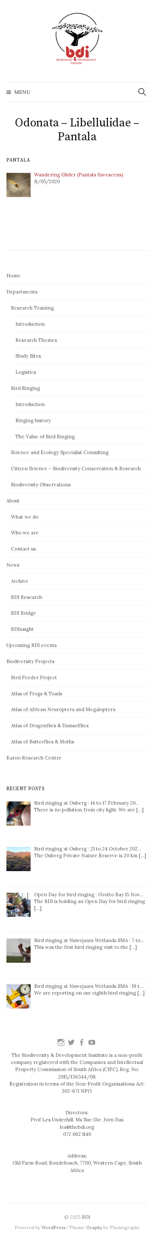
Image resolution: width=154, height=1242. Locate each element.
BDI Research (26, 597)
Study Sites (28, 356)
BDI (86, 1217)
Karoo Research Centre (34, 758)
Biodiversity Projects (30, 661)
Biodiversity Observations (41, 485)
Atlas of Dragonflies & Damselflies (50, 725)
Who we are (25, 533)
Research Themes (36, 340)
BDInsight (22, 629)
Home (13, 276)
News (12, 565)
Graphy (94, 1227)
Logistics (25, 372)
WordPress (54, 1227)
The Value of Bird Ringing (45, 436)
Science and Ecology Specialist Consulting (60, 452)
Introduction (30, 324)
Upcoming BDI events (31, 645)
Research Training (32, 308)
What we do (24, 517)
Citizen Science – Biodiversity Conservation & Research (76, 468)
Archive (19, 581)
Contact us (23, 549)
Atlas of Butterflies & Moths (42, 742)
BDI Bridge (23, 613)
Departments (21, 292)
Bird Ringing (25, 388)
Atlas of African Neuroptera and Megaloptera (63, 709)
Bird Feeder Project (34, 677)
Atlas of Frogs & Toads (36, 694)
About (13, 501)
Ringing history (33, 420)
